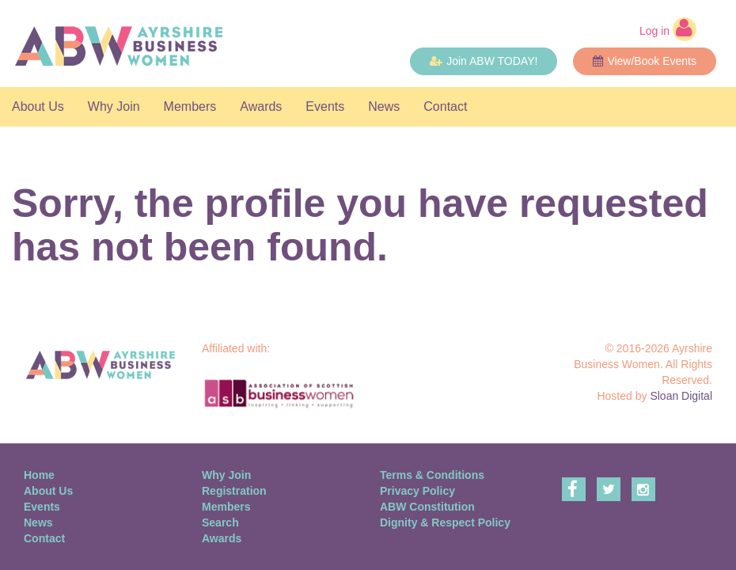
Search (220, 522)
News (384, 106)
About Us (38, 106)
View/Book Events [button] (644, 61)
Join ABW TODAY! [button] (483, 61)
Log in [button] (667, 29)
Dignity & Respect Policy (445, 522)
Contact (445, 106)
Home (39, 475)
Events (324, 106)
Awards (261, 106)
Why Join (114, 106)
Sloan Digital (681, 396)
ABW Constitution (427, 506)
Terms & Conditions (432, 475)
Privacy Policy (417, 490)
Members (190, 106)
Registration (234, 490)
